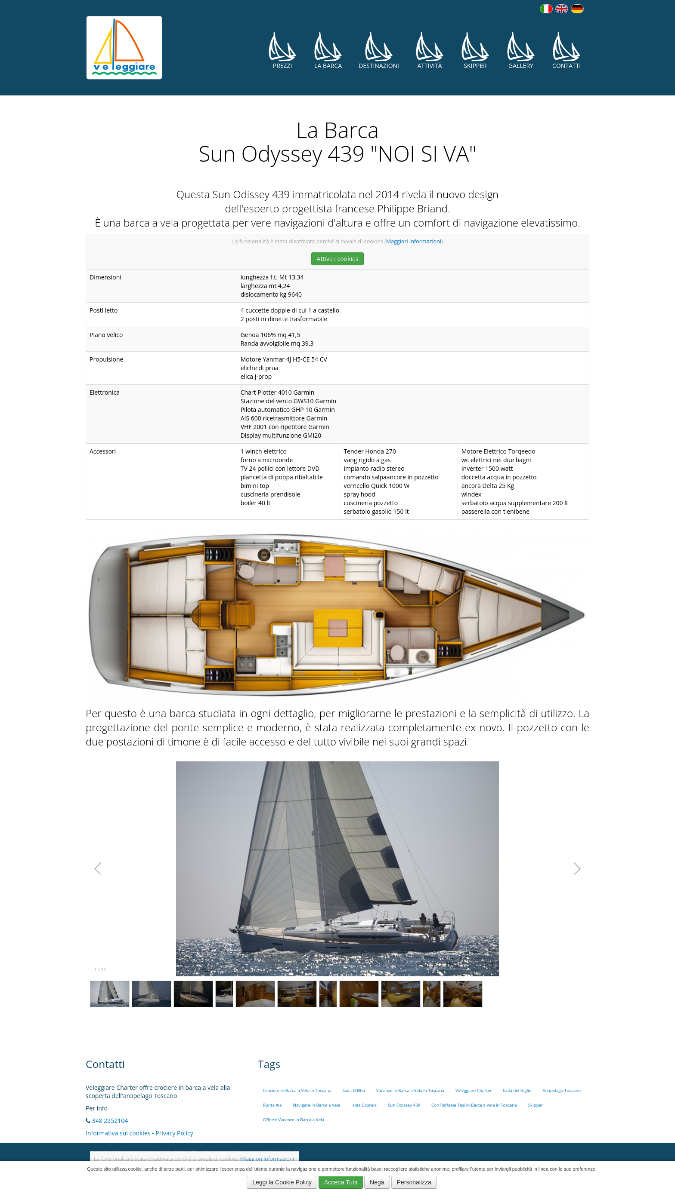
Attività (430, 50)
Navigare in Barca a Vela (317, 1105)
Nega (377, 1182)
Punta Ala (272, 1105)
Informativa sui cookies (118, 1133)
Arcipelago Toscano (562, 1090)
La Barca (328, 50)
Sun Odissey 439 (404, 1105)
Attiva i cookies (338, 259)
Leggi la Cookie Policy (282, 1182)
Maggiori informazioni (413, 241)
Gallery (521, 50)
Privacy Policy (174, 1133)
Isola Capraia (364, 1105)
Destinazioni (379, 50)
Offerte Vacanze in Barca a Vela (293, 1119)
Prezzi (282, 50)
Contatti (566, 50)
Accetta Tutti (340, 1182)
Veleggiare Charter (473, 1090)
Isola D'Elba (354, 1090)
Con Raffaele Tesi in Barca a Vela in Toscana (474, 1105)
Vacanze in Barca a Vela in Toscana (410, 1090)
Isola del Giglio (517, 1090)
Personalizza (414, 1182)
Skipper (475, 50)
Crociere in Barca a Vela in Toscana (297, 1090)
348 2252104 (110, 1120)
